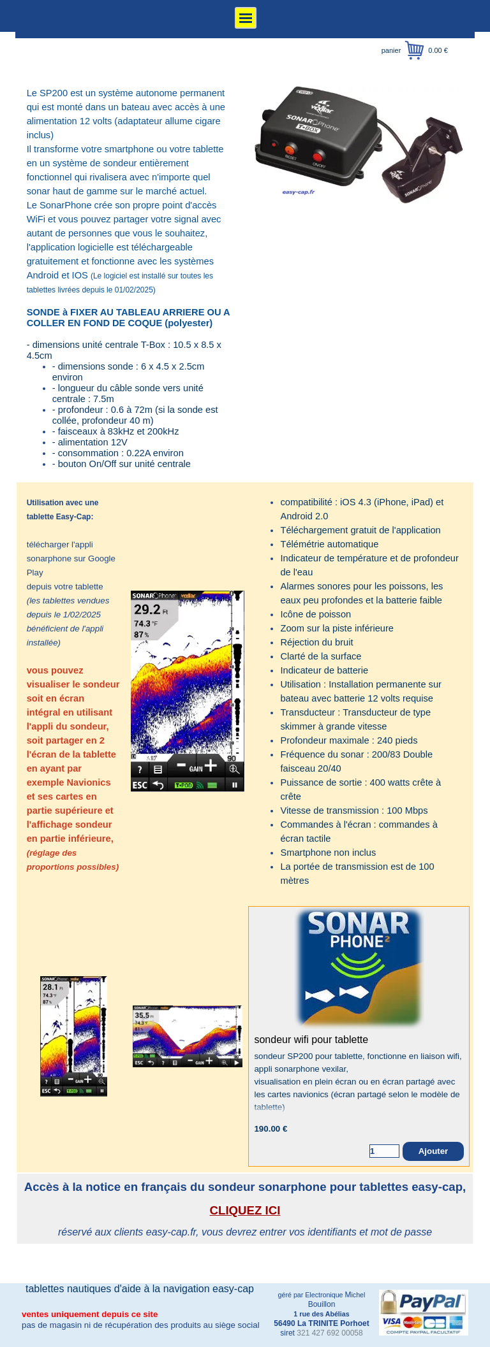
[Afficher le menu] (245, 18)
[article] (359, 1036)
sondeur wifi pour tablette (311, 1039)
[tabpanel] (131, 278)
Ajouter (434, 1151)
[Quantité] (384, 1151)
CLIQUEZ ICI (245, 1210)
